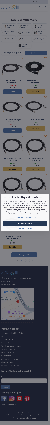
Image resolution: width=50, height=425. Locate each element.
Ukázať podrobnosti (25, 228)
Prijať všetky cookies (25, 223)
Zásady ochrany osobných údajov (25, 218)
